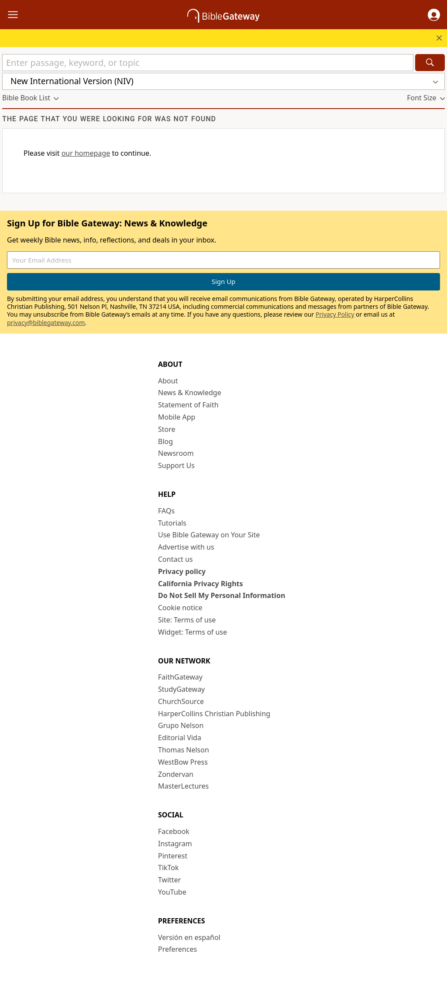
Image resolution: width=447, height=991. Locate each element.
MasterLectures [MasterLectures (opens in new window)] (183, 786)
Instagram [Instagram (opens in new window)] (175, 843)
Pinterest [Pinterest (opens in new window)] (172, 856)
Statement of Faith (188, 405)
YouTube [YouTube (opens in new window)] (172, 892)
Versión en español (189, 937)
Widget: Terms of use (192, 632)
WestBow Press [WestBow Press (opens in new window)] (183, 762)
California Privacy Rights (200, 583)
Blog (165, 441)
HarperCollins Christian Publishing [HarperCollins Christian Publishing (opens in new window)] (214, 713)
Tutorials (172, 523)
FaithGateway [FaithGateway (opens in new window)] (180, 677)
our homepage (86, 153)
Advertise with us (186, 547)
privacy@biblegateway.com (46, 322)
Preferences (177, 949)
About (168, 381)
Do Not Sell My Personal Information (221, 595)
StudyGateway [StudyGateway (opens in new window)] (181, 689)
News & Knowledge (189, 392)
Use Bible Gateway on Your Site (209, 535)
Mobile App (176, 417)
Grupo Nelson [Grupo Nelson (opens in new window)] (180, 725)
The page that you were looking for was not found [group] (109, 119)
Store (166, 429)
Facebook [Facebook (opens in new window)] (173, 831)
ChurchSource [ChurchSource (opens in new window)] (181, 701)
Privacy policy (182, 571)
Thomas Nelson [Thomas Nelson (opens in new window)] (183, 750)
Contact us (175, 559)
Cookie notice (180, 607)
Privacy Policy (335, 314)
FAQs (166, 511)
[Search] (430, 62)
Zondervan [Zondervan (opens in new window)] (175, 774)
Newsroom (176, 453)
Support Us (176, 465)
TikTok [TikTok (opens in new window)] (168, 867)
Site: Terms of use (187, 620)
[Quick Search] (207, 62)
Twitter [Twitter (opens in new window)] (169, 880)
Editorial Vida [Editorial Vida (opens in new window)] (179, 737)
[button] (434, 15)
